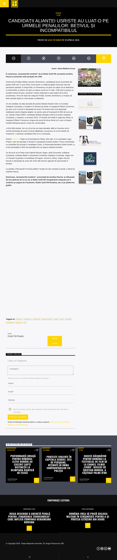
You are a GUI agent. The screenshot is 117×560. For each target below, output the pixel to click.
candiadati (27, 319)
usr (25, 322)
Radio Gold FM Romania (89, 108)
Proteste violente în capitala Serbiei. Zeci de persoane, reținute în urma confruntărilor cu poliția (58, 464)
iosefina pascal (47, 319)
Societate (11, 450)
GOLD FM (36, 319)
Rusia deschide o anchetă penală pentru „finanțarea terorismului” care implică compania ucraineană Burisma (29, 518)
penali (56, 319)
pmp (61, 319)
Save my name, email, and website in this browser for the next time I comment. (40, 409)
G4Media (15, 139)
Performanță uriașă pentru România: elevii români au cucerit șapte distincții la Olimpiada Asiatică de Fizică (23, 464)
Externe (46, 450)
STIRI (58, 15)
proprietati (10, 322)
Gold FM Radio (54, 40)
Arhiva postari (54, 341)
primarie (68, 319)
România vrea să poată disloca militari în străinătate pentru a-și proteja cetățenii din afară (87, 516)
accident (19, 319)
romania (18, 322)
